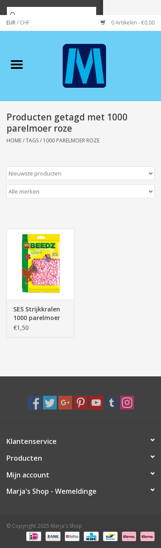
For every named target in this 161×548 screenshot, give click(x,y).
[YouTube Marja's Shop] (96, 402)
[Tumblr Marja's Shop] (111, 402)
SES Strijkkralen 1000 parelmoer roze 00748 (36, 313)
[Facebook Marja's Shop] (34, 402)
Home (13, 140)
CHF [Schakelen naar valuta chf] (25, 22)
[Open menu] (16, 64)
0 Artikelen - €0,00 (127, 22)
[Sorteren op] (80, 173)
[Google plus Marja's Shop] (65, 402)
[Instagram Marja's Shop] (127, 402)
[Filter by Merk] (80, 191)
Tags (32, 140)
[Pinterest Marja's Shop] (81, 402)
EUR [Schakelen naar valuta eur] (11, 22)
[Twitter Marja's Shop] (50, 402)
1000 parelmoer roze (71, 140)
